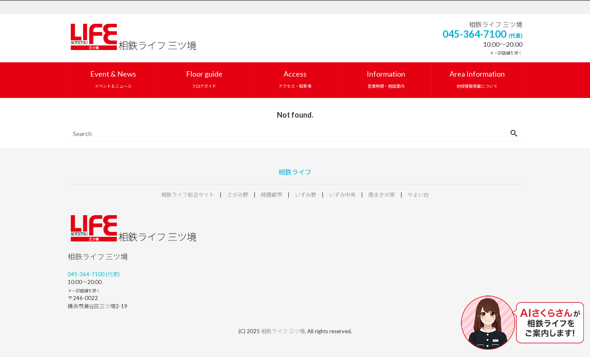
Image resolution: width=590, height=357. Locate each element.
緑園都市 (271, 194)
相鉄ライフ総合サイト (187, 194)
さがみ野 (237, 194)
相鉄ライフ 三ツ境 (283, 331)
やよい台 (418, 194)
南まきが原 (381, 194)
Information (386, 79)
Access (295, 79)
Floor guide (204, 79)
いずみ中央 (342, 194)
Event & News (113, 79)
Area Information (477, 79)
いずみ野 (305, 194)
